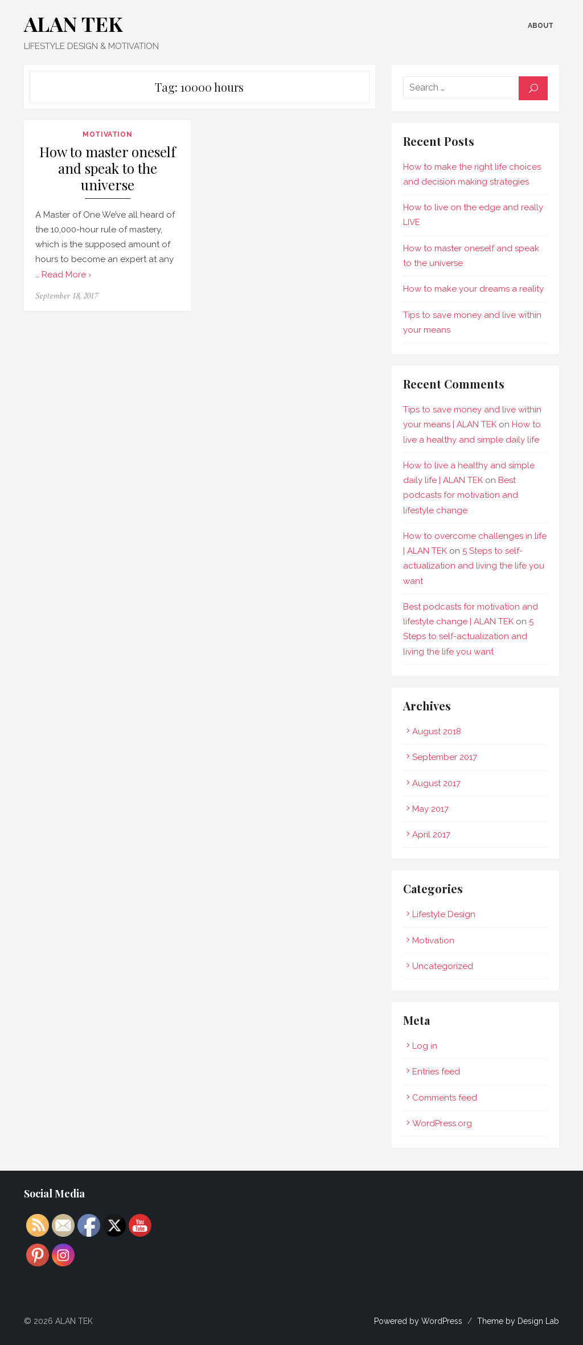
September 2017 (446, 757)
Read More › (55, 274)
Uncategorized (444, 966)
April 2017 (433, 834)
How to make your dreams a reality (475, 289)
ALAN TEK (67, 23)
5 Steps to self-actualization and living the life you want (476, 566)
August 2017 (438, 783)
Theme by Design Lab (524, 1321)
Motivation (104, 134)
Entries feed (438, 1071)
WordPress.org (444, 1123)
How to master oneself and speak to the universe (103, 169)
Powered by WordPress (424, 1321)
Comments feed (446, 1098)
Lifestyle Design (446, 914)
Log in (427, 1046)
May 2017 (432, 809)
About (546, 26)
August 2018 (438, 731)
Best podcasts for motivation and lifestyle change (479, 495)
